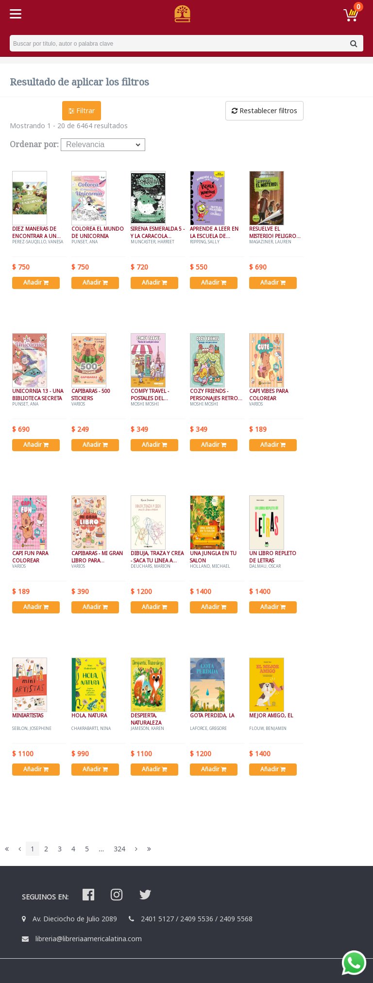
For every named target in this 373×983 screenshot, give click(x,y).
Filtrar (81, 110)
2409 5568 (236, 918)
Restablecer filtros (264, 110)
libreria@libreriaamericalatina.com (88, 938)
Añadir (36, 282)
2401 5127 (157, 918)
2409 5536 (196, 918)
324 (119, 848)
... (101, 848)
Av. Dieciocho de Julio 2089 (75, 918)
